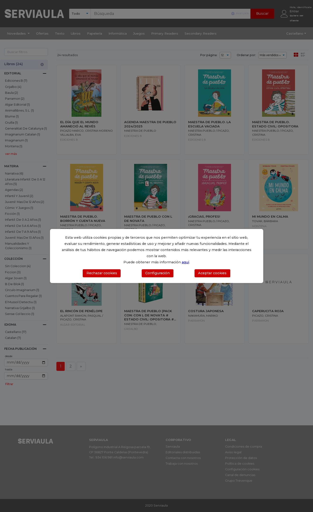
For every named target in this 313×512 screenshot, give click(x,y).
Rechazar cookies (101, 273)
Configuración (157, 273)
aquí (185, 262)
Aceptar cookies (212, 273)
